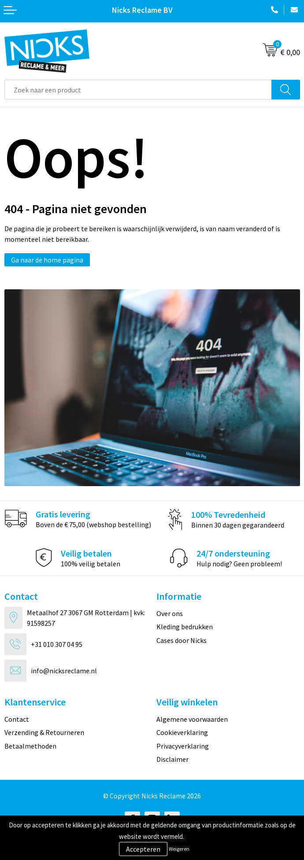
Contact (16, 719)
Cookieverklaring (182, 732)
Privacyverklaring (182, 746)
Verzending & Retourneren (44, 732)
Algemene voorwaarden (192, 719)
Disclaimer (172, 759)
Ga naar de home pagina (47, 259)
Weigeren (179, 848)
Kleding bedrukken (184, 626)
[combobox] (138, 90)
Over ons (169, 613)
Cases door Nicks (181, 640)
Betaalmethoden (30, 746)
